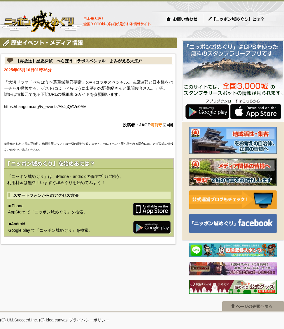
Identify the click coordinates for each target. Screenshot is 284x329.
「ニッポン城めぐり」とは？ (241, 19)
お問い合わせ (181, 19)
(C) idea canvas (53, 320)
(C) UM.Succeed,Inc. (19, 320)
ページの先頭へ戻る (253, 306)
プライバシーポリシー (89, 320)
